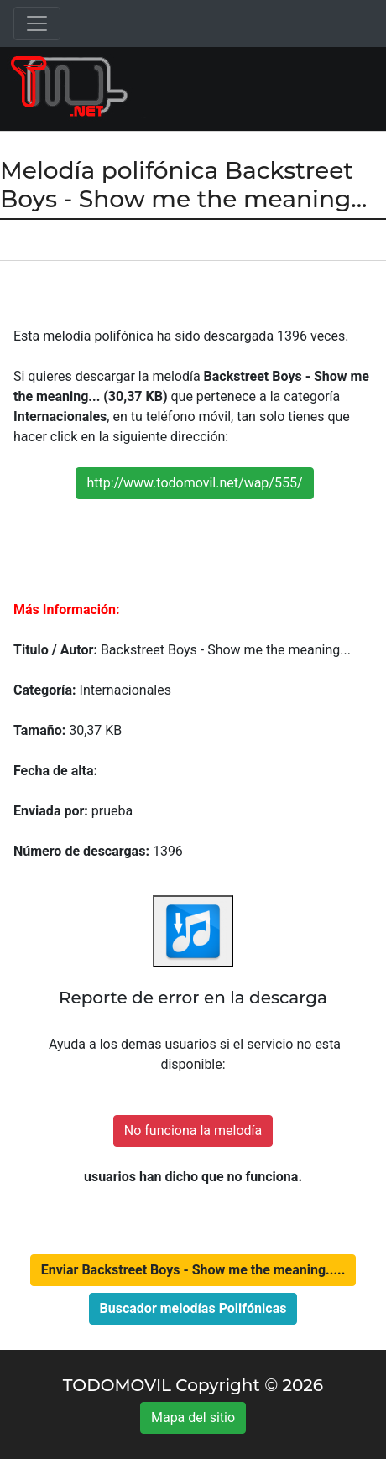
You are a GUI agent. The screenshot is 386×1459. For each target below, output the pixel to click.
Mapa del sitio (193, 1417)
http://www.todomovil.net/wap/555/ (194, 483)
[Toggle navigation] (36, 23)
